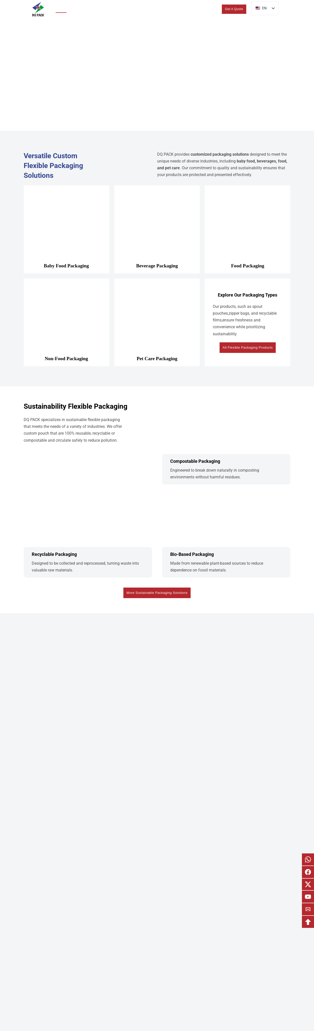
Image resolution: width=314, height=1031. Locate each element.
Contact (197, 9)
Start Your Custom (157, 768)
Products (79, 9)
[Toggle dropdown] (91, 9)
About (158, 9)
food (282, 161)
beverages (266, 161)
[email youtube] (308, 897)
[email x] (308, 884)
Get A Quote (234, 9)
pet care (172, 168)
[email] (308, 909)
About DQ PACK (157, 1000)
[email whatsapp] (308, 859)
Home (60, 9)
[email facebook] (308, 872)
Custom (135, 9)
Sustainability (110, 9)
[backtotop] (308, 922)
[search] (213, 9)
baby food (246, 161)
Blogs (181, 9)
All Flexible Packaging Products (247, 347)
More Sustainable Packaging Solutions (157, 593)
